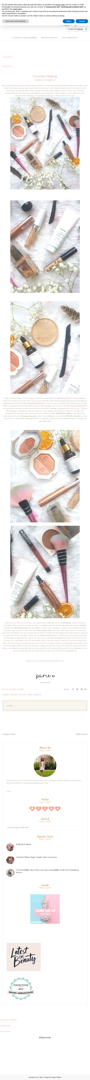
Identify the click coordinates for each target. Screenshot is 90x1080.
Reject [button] (68, 21)
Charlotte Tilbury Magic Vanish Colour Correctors (36, 857)
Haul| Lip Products (23, 844)
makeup (38, 695)
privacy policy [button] (60, 5)
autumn (14, 695)
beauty (22, 695)
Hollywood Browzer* (48, 635)
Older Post (81, 734)
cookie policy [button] (17, 9)
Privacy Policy (7, 66)
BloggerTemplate (56, 1077)
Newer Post (9, 734)
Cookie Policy (7, 57)
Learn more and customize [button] (15, 21)
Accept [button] (82, 21)
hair (30, 695)
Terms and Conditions (8, 1020)
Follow (8, 791)
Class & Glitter (39, 1077)
